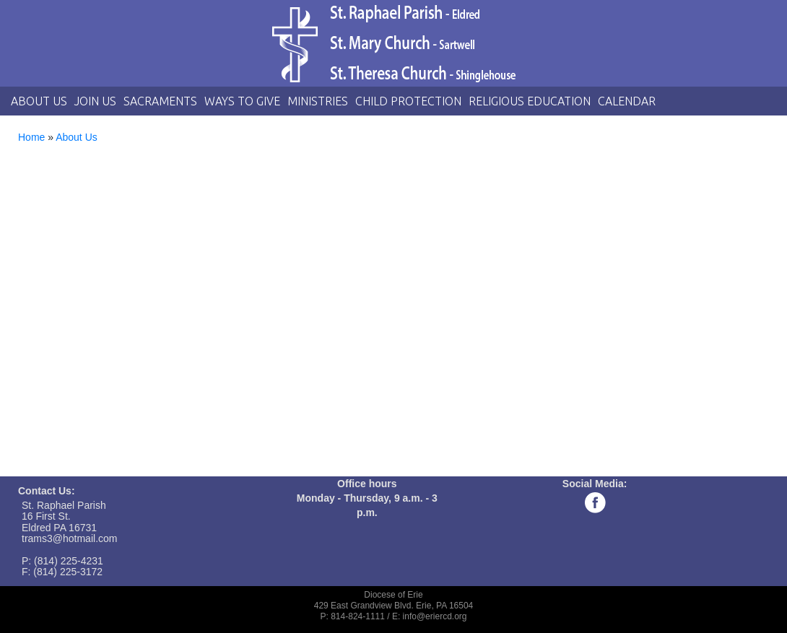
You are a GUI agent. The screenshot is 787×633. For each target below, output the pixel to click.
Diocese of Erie (393, 595)
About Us (39, 101)
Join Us (95, 101)
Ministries (317, 101)
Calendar (627, 101)
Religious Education (530, 101)
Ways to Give (242, 101)
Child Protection (408, 101)
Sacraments (160, 101)
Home (31, 137)
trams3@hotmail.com (69, 538)
